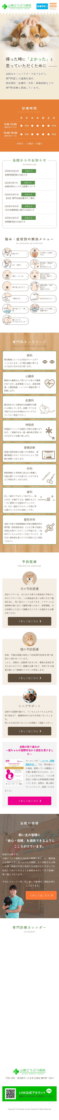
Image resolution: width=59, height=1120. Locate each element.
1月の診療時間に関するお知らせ (19, 209)
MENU (53, 6)
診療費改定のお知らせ (15, 221)
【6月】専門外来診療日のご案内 (20, 198)
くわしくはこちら (29, 621)
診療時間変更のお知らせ (16, 174)
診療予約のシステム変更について (20, 186)
